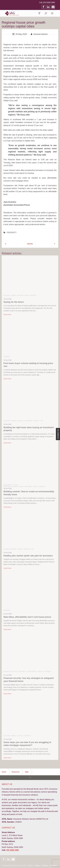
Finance (13, 295)
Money (27, 295)
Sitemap (45, 865)
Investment (28, 421)
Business (7, 549)
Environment (8, 485)
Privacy (37, 865)
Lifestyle (40, 671)
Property (33, 295)
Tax (42, 421)
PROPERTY (12, 233)
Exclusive (7, 295)
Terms (30, 865)
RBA (32, 549)
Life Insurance (31, 671)
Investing (20, 295)
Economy (13, 549)
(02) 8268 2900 (52, 2)
